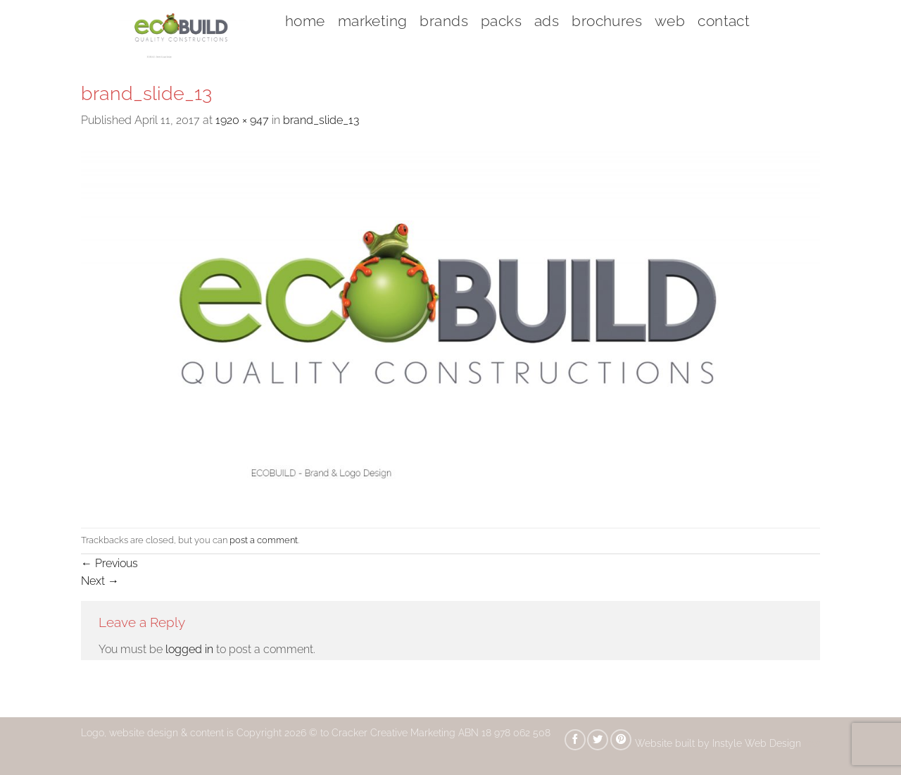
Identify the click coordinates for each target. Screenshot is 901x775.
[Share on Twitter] (597, 739)
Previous (109, 563)
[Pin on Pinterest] (620, 739)
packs (501, 21)
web (670, 21)
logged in (189, 649)
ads (546, 21)
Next (100, 581)
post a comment (263, 540)
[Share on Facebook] (575, 739)
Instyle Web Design (758, 743)
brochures (607, 21)
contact (724, 21)
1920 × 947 (242, 120)
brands (444, 21)
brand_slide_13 (321, 120)
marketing (373, 21)
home (305, 21)
